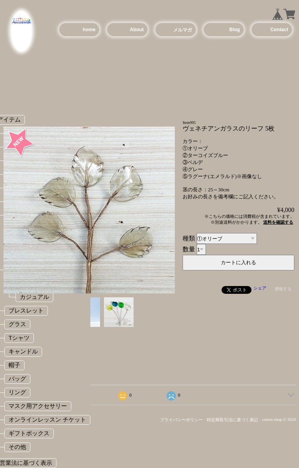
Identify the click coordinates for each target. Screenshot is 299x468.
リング (17, 392)
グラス (17, 324)
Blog (234, 29)
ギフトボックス (29, 433)
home (89, 29)
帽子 (14, 365)
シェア (259, 288)
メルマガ (182, 30)
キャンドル (23, 351)
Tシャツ (19, 337)
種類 (189, 238)
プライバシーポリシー (181, 419)
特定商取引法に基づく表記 (232, 419)
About (137, 29)
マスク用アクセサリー (38, 406)
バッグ (17, 378)
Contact (279, 29)
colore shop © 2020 (279, 419)
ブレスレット (26, 310)
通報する (283, 288)
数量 (189, 249)
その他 (17, 446)
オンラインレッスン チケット (47, 419)
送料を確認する (278, 222)
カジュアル (34, 296)
